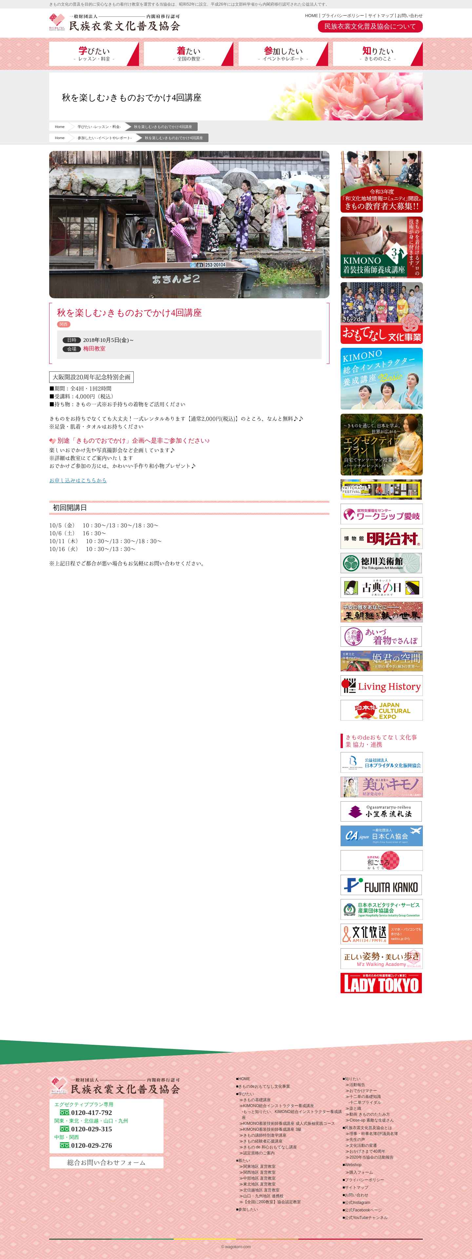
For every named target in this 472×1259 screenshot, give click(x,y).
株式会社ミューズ (382, 958)
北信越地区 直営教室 (261, 1190)
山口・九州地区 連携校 (263, 1196)
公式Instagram (357, 1202)
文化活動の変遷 (363, 1145)
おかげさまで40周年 (367, 1151)
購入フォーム (361, 1172)
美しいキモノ (382, 787)
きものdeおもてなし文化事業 (382, 313)
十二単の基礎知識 (365, 1096)
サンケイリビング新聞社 (382, 860)
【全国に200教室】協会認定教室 (272, 1202)
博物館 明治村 (382, 538)
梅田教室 (94, 349)
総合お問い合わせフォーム (106, 1162)
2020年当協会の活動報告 (371, 1157)
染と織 (355, 1108)
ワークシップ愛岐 (382, 514)
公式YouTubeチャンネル (366, 1217)
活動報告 (357, 1084)
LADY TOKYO (382, 983)
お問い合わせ (410, 15)
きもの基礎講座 (257, 1100)
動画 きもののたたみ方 (369, 1114)
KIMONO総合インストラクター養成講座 (382, 378)
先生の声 (357, 1139)
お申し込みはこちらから (78, 480)
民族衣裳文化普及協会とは (368, 1127)
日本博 (382, 710)
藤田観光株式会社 (382, 885)
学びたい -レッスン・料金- (99, 127)
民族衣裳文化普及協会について (370, 26)
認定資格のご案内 (259, 1153)
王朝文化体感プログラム (382, 661)
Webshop (353, 1165)
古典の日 (382, 587)
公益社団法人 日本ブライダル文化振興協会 (382, 762)
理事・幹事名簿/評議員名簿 (373, 1133)
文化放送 (382, 934)
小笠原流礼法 (382, 811)
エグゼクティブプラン (382, 444)
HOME (311, 15)
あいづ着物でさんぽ (382, 636)
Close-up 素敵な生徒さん (371, 1120)
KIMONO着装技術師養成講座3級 (382, 247)
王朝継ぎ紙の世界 (382, 612)
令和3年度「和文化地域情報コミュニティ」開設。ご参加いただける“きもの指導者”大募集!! (382, 182)
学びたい (94, 54)
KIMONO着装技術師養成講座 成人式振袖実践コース (289, 1123)
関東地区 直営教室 (259, 1166)
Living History (382, 685)
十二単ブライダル (365, 1102)
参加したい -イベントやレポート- (104, 138)
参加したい (283, 54)
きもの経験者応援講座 (263, 1141)
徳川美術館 (382, 563)
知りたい (378, 54)
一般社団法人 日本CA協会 (382, 836)
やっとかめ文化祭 (382, 489)
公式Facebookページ (363, 1210)
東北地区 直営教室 (259, 1184)
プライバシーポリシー (343, 15)
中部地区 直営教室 (259, 1178)
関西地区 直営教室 (259, 1172)
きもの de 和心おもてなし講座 (270, 1147)
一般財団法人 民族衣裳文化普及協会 (114, 22)
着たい (189, 54)
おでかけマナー (363, 1090)
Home (60, 127)
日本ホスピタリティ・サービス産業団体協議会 (382, 909)
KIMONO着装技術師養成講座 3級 (272, 1129)
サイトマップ (381, 15)
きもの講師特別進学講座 (264, 1135)
